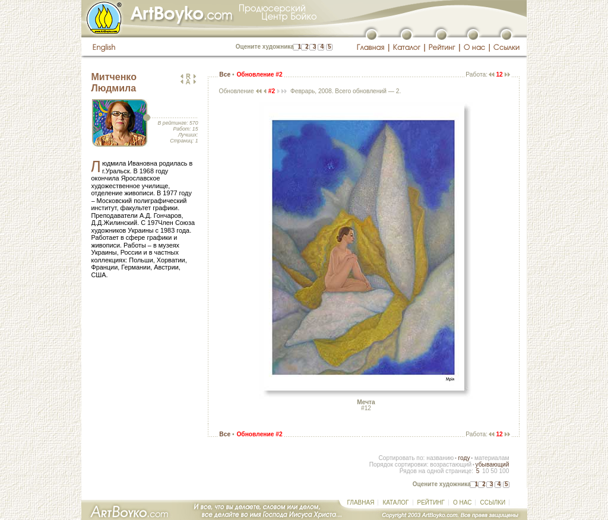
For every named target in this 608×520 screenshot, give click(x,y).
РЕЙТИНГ (431, 502)
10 (485, 471)
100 (504, 471)
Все (224, 74)
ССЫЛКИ (492, 502)
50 (493, 471)
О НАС (462, 502)
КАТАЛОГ (395, 502)
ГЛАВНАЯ (361, 502)
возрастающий (450, 464)
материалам (491, 458)
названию (440, 458)
